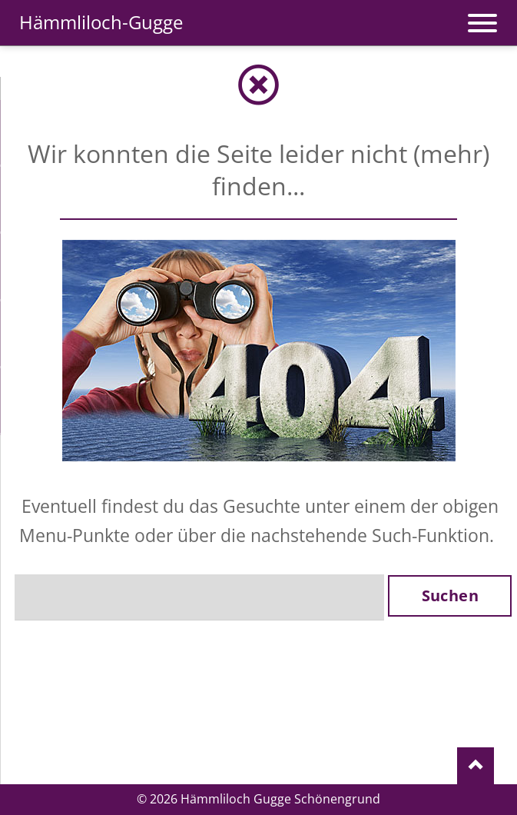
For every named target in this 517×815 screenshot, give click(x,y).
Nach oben (475, 766)
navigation (482, 15)
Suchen (450, 595)
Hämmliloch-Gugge (101, 22)
